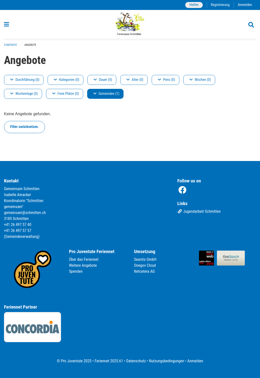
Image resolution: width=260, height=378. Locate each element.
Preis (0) (166, 80)
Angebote (30, 45)
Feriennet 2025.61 (109, 361)
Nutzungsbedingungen (166, 361)
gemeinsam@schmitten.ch (25, 212)
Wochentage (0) (24, 94)
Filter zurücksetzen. (24, 127)
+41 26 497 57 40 (17, 224)
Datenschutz (136, 361)
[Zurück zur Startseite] (130, 24)
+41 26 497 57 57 (17, 230)
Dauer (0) (103, 80)
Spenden (76, 271)
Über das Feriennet (83, 259)
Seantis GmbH (145, 259)
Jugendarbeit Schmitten (199, 211)
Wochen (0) (200, 80)
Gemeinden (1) (106, 94)
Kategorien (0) (66, 80)
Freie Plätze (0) (65, 94)
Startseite (10, 45)
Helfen (193, 5)
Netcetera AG (144, 271)
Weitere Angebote (83, 265)
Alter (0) (135, 80)
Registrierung (220, 5)
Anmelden (245, 5)
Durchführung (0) (24, 80)
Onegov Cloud (145, 265)
